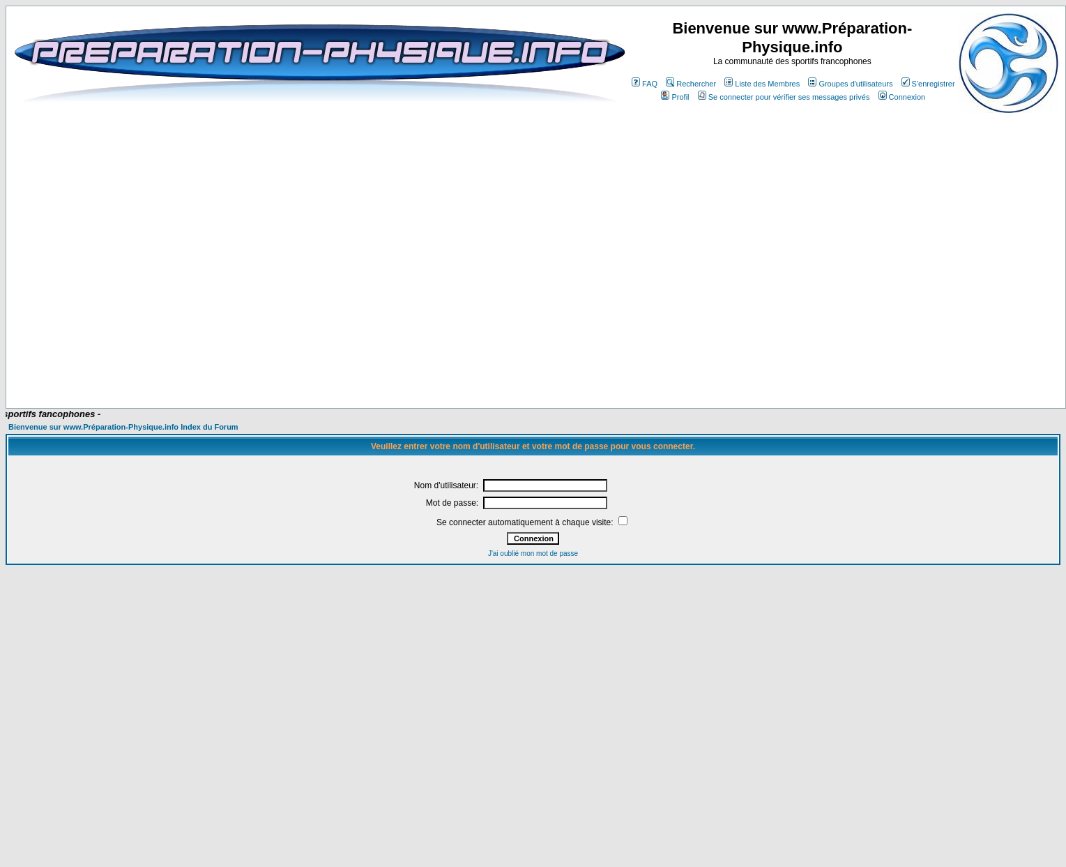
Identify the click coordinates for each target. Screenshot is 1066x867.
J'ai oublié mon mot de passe (533, 553)
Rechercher (691, 84)
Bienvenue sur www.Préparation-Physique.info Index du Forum (123, 427)
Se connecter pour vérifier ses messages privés (784, 97)
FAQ (644, 84)
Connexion (902, 97)
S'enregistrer (928, 84)
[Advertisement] (541, 367)
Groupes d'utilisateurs (850, 84)
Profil (675, 97)
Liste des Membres (762, 84)
